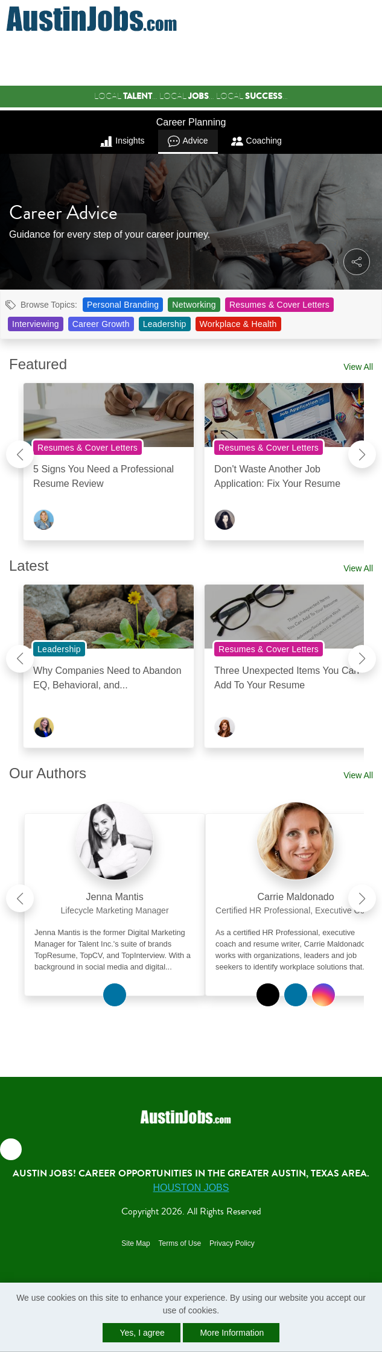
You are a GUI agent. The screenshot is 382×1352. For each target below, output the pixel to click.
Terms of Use (179, 1243)
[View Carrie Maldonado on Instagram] (323, 995)
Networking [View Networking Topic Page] (194, 304)
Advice (188, 141)
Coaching (256, 141)
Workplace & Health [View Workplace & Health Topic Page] (238, 324)
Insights (122, 141)
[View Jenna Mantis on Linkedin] (114, 995)
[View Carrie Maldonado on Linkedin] (295, 995)
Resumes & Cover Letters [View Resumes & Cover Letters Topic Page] (279, 304)
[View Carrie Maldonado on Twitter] (267, 995)
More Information (232, 1333)
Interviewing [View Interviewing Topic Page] (35, 324)
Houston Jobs (191, 1187)
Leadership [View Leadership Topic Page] (164, 324)
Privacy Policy (232, 1243)
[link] (115, 893)
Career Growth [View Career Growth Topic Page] (101, 324)
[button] (372, 19)
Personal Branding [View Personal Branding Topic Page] (123, 304)
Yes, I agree (142, 1333)
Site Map (135, 1243)
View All (358, 367)
